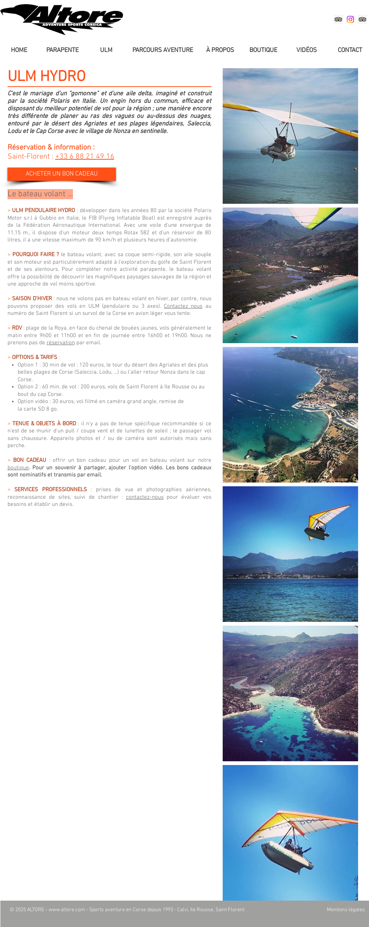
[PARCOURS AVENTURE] (162, 51)
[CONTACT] (350, 51)
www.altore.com (67, 910)
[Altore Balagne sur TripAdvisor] (338, 19)
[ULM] (106, 51)
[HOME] (19, 51)
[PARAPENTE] (62, 51)
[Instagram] (350, 19)
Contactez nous (183, 306)
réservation (61, 342)
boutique (18, 467)
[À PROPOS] (220, 51)
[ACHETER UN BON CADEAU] (62, 174)
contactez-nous (145, 497)
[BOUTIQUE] (263, 51)
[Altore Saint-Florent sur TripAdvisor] (362, 19)
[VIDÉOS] (306, 51)
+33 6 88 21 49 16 (84, 156)
